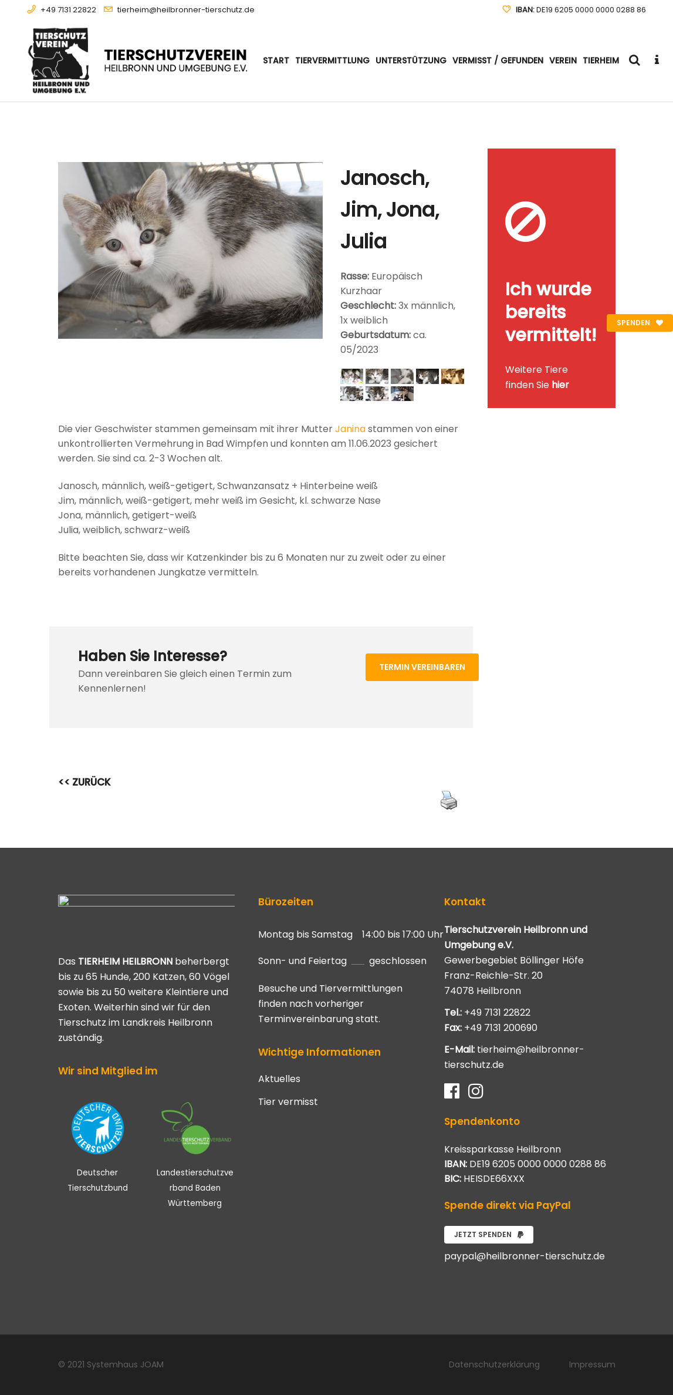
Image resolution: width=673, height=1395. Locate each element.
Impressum (592, 1364)
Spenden (640, 323)
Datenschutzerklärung (494, 1364)
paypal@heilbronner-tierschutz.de (524, 1256)
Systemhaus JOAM (125, 1364)
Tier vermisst (288, 1102)
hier (560, 385)
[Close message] (607, 157)
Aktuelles (279, 1079)
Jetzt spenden (488, 1234)
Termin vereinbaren (422, 667)
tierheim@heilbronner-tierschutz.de (186, 9)
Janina (350, 429)
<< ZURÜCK (84, 782)
